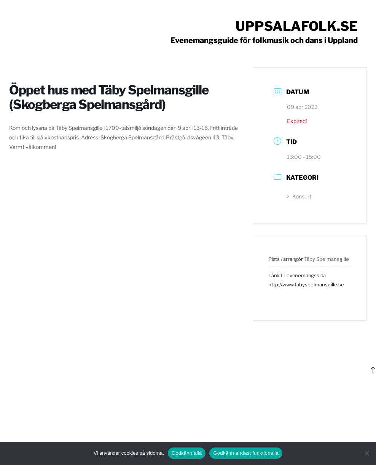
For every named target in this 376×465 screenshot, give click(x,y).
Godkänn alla (187, 453)
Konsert (299, 196)
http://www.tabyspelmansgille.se (306, 284)
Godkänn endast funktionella (246, 453)
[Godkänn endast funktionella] (366, 453)
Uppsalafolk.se (297, 26)
